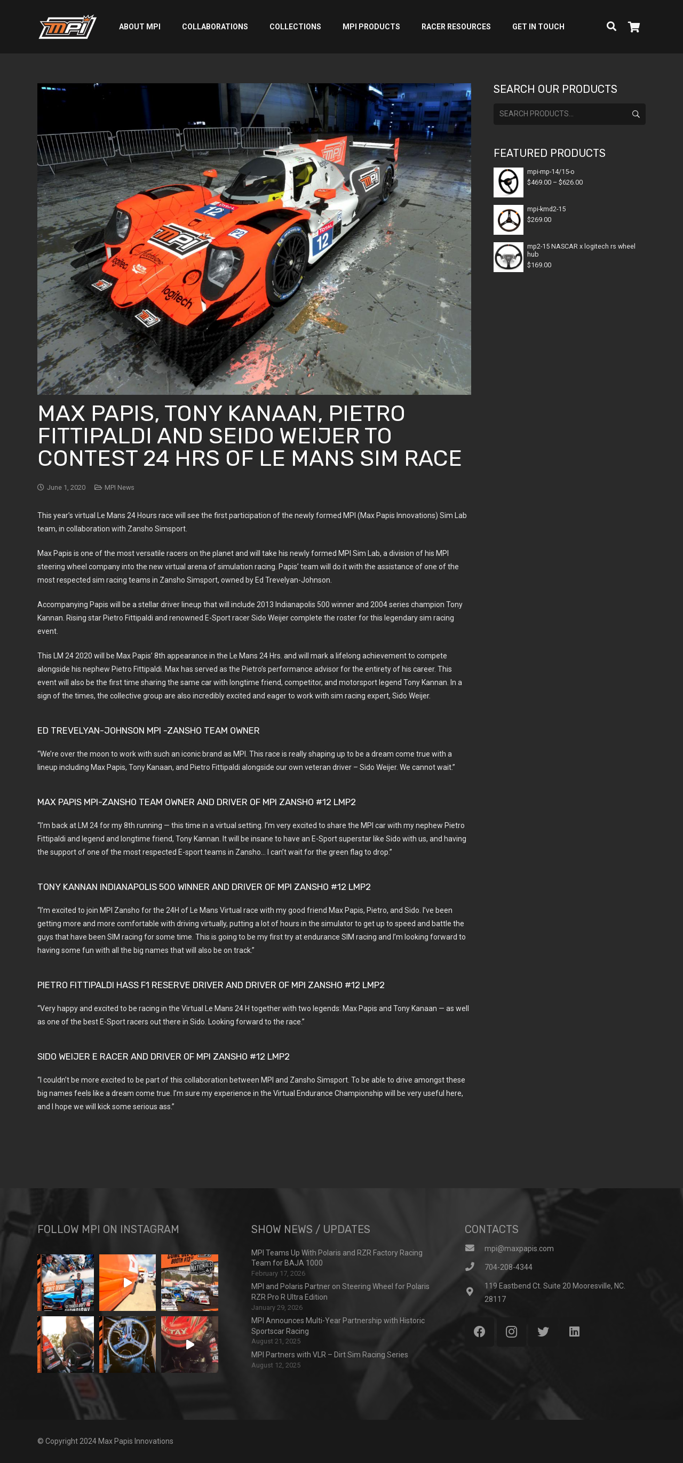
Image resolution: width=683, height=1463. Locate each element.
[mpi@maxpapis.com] (475, 1248)
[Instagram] (511, 1332)
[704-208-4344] (475, 1267)
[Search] (611, 26)
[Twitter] (543, 1332)
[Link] (67, 26)
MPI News (119, 487)
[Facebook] (479, 1332)
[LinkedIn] (574, 1332)
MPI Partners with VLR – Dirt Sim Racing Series (329, 1354)
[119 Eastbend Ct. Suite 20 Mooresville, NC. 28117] (475, 1292)
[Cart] (634, 26)
